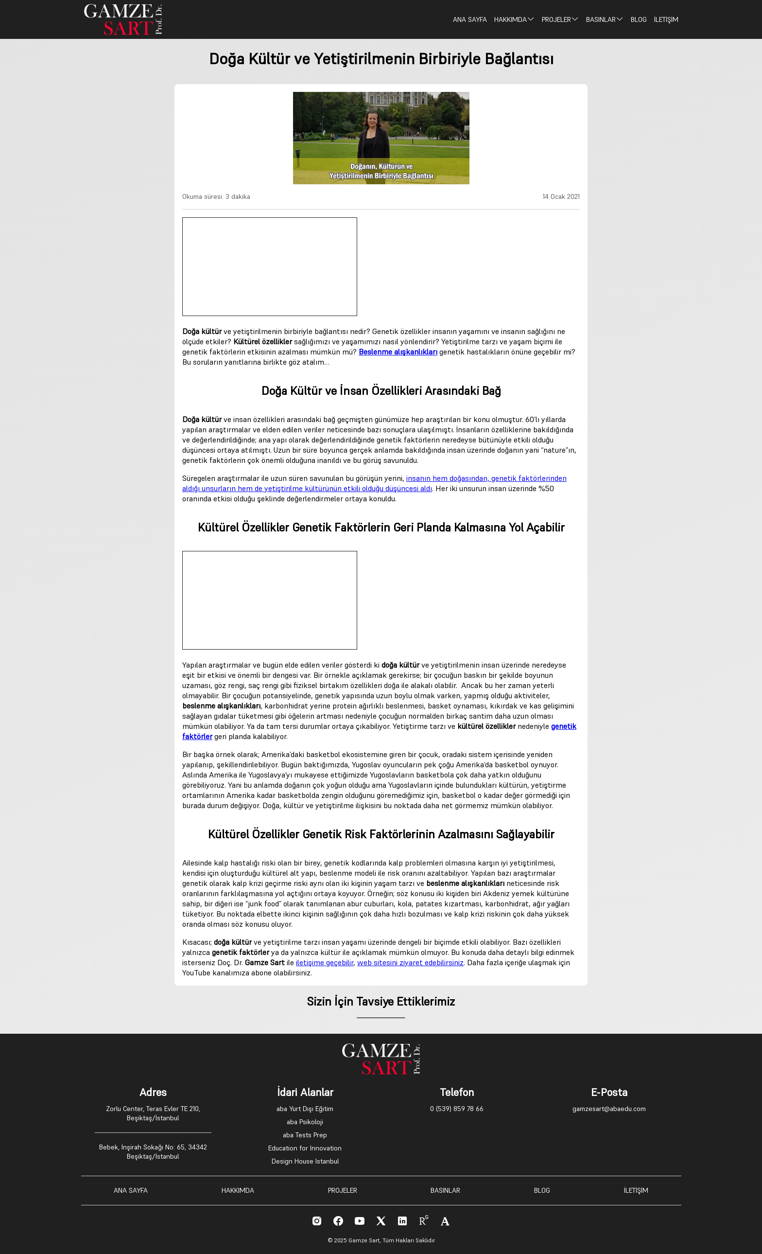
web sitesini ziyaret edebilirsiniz (410, 962)
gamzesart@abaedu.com (609, 1108)
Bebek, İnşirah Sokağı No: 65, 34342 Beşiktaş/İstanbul (153, 1152)
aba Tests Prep (305, 1134)
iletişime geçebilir (324, 962)
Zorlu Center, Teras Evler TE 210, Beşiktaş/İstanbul (153, 1113)
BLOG (639, 19)
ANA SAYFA (470, 19)
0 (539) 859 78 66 (457, 1108)
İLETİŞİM (666, 19)
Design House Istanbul (305, 1161)
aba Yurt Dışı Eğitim (305, 1108)
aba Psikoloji (305, 1121)
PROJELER (560, 19)
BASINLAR (604, 19)
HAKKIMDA (514, 19)
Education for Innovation (305, 1148)
